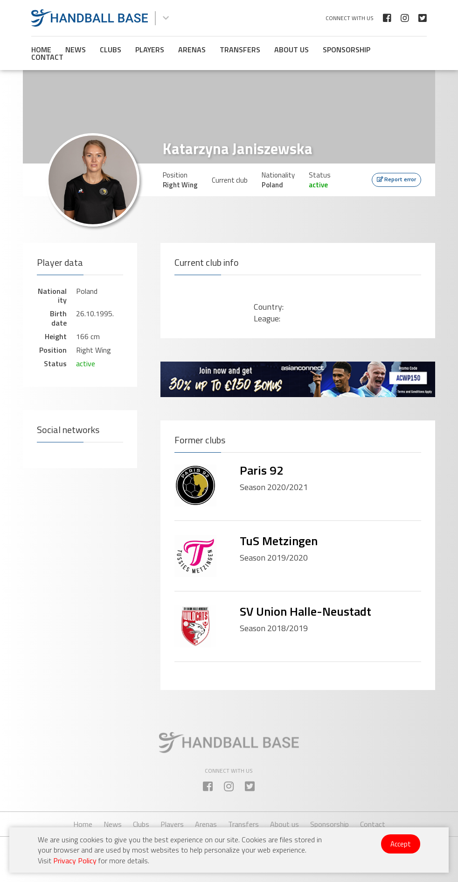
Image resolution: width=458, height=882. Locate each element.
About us (291, 49)
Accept (400, 844)
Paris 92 (262, 470)
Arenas (192, 49)
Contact (47, 57)
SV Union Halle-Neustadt (305, 611)
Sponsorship (346, 49)
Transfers (240, 49)
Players (149, 49)
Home (41, 49)
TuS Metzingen (279, 541)
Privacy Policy (75, 860)
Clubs (110, 49)
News (75, 49)
